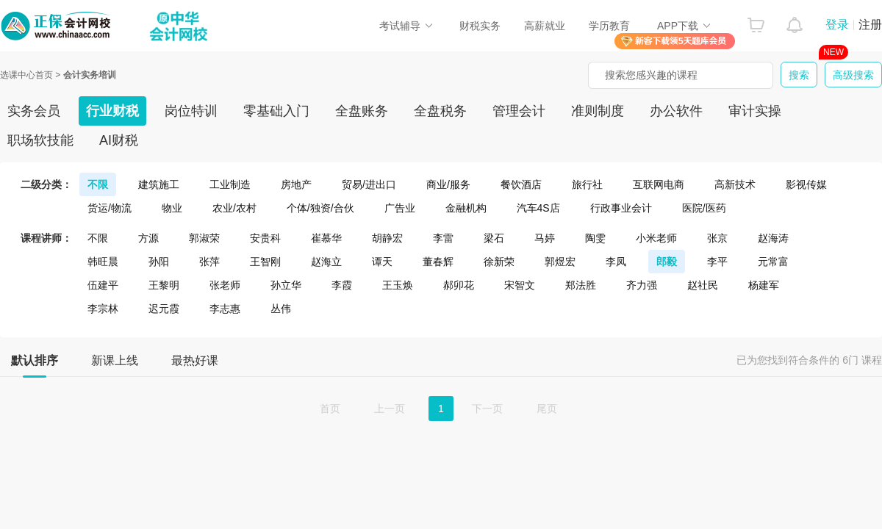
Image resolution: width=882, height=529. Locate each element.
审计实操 (754, 111)
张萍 (209, 261)
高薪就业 (544, 26)
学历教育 (609, 26)
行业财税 (112, 111)
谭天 (382, 261)
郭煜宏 (560, 261)
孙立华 (285, 285)
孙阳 (158, 261)
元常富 (773, 261)
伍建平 (102, 285)
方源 (148, 238)
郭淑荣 (204, 238)
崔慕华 (326, 238)
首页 (330, 408)
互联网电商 (658, 184)
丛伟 (280, 308)
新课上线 (114, 360)
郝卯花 (458, 285)
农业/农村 (234, 208)
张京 (717, 238)
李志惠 (224, 308)
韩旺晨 (102, 261)
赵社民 (702, 285)
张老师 (224, 285)
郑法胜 (580, 285)
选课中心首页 (26, 75)
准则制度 (597, 111)
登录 (837, 24)
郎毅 (666, 261)
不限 (97, 184)
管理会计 (518, 111)
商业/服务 (448, 184)
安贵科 (265, 238)
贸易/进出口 (369, 184)
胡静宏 (387, 238)
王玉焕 (397, 285)
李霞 (341, 285)
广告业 (399, 208)
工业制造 (230, 184)
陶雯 (595, 238)
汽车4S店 (538, 208)
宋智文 (519, 285)
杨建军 (763, 285)
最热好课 (194, 360)
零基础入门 (276, 111)
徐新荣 (499, 261)
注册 (870, 24)
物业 (172, 208)
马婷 (544, 238)
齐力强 (641, 285)
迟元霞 (163, 308)
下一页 (487, 408)
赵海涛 (773, 238)
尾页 (547, 408)
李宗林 (102, 308)
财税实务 (480, 26)
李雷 (443, 238)
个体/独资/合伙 (320, 208)
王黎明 (163, 285)
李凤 (616, 261)
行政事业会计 (621, 208)
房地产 (296, 184)
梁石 (494, 238)
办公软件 (676, 111)
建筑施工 (158, 184)
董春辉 (438, 261)
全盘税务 (440, 111)
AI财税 (118, 140)
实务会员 (33, 111)
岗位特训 (191, 111)
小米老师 (656, 238)
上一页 (389, 408)
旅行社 (587, 184)
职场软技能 (40, 140)
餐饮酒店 (521, 184)
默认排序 (34, 365)
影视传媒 (806, 184)
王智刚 (265, 261)
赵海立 (326, 261)
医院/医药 (704, 208)
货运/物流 (109, 208)
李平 (717, 261)
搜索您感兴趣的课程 (651, 75)
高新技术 (735, 184)
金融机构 (466, 208)
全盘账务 (361, 111)
